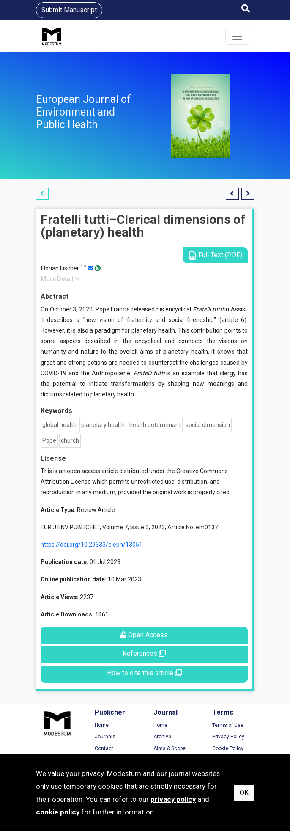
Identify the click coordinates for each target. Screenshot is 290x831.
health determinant (155, 424)
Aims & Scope (169, 748)
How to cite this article (144, 673)
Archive (162, 737)
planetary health (103, 424)
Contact (104, 748)
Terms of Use (227, 725)
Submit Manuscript (69, 10)
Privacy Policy (228, 737)
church (70, 440)
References (144, 653)
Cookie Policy (227, 748)
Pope (49, 440)
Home (102, 725)
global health (59, 424)
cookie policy (57, 812)
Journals (105, 737)
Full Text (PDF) (215, 255)
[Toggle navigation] (237, 36)
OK (244, 793)
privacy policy (173, 799)
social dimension (208, 424)
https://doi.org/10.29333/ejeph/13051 (91, 544)
